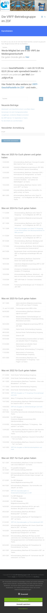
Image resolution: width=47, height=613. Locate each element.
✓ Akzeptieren (23, 599)
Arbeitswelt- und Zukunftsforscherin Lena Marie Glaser (18, 109)
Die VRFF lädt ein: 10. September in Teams (14, 118)
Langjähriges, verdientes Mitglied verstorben (15, 115)
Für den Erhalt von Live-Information (11, 121)
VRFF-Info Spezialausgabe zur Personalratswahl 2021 (27, 522)
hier (27, 57)
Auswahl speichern (23, 604)
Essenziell (23, 594)
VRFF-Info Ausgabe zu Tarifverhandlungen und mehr (26, 407)
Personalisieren (23, 608)
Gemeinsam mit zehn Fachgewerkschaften (14, 112)
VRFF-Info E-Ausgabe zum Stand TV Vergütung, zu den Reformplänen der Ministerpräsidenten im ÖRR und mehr (29, 230)
